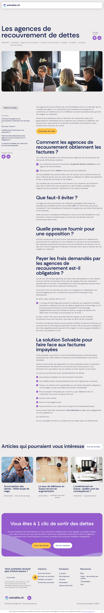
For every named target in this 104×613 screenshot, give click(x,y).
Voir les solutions (63, 545)
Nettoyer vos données (46, 576)
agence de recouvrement (29, 42)
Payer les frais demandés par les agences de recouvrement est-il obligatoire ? (13, 138)
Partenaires (63, 582)
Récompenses (64, 576)
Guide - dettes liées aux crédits (89, 577)
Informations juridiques (85, 604)
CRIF (74, 206)
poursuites (82, 42)
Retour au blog (10, 108)
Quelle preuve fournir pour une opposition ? (13, 131)
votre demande (72, 410)
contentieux (15, 42)
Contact (62, 579)
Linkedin (29, 598)
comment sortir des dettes (50, 42)
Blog (82, 573)
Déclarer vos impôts (45, 579)
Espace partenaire (66, 586)
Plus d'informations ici (88, 611)
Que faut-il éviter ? (9, 126)
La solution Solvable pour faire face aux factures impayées (15, 144)
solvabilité (72, 42)
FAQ (81, 585)
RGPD (97, 604)
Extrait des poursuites (46, 582)
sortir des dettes (16, 45)
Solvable (64, 42)
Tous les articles (93, 446)
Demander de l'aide (46, 131)
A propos (62, 573)
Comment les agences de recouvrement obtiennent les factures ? (16, 121)
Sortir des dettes (41, 545)
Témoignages (85, 581)
